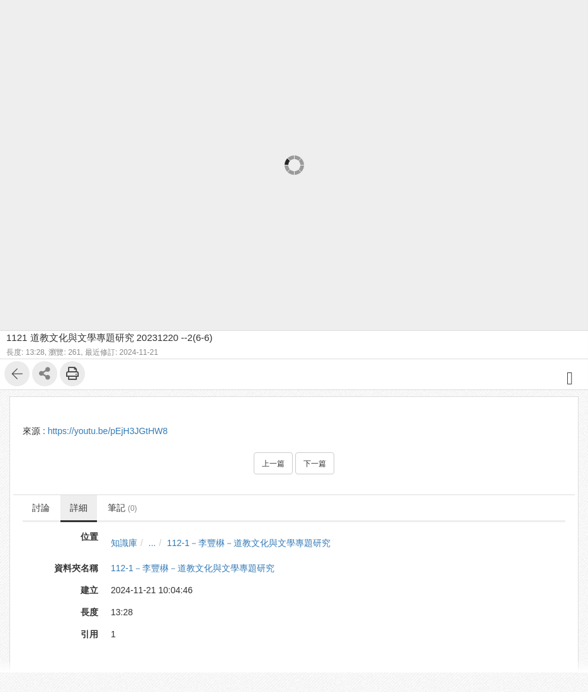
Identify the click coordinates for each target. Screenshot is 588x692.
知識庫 (124, 543)
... (152, 543)
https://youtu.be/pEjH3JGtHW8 (108, 431)
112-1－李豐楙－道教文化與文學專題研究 (249, 543)
